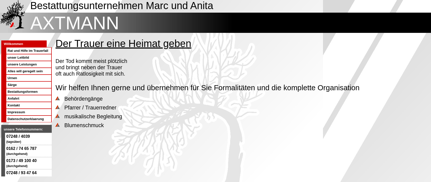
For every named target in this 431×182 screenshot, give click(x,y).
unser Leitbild (18, 57)
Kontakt (14, 105)
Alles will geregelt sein (25, 71)
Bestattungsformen (23, 92)
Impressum (16, 112)
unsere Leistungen (22, 64)
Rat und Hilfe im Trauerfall (28, 51)
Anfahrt (13, 98)
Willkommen (13, 44)
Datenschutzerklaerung (26, 119)
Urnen (12, 78)
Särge (12, 85)
